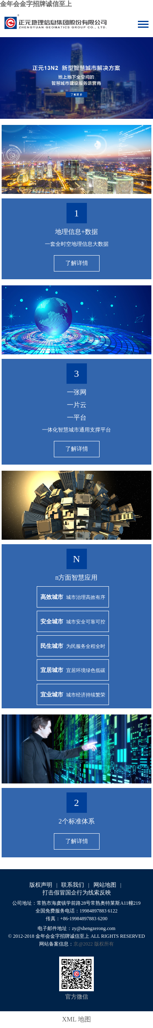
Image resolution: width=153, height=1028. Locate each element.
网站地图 (104, 885)
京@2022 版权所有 (93, 944)
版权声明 (40, 885)
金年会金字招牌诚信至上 (36, 3)
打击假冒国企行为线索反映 (76, 893)
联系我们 (72, 885)
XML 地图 (76, 1019)
